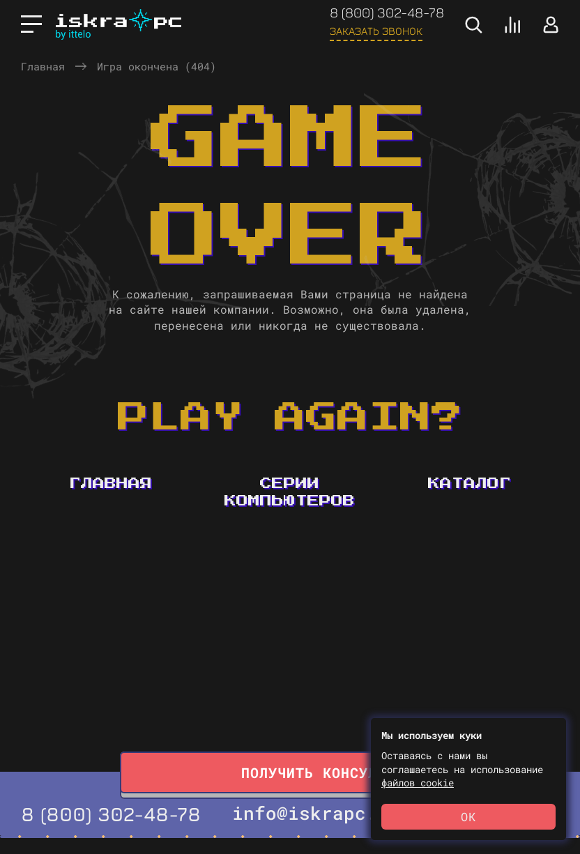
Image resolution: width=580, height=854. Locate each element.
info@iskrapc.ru (315, 813)
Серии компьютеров (289, 492)
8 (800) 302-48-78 (387, 12)
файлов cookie (417, 782)
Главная (43, 66)
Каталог (469, 483)
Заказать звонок (376, 30)
